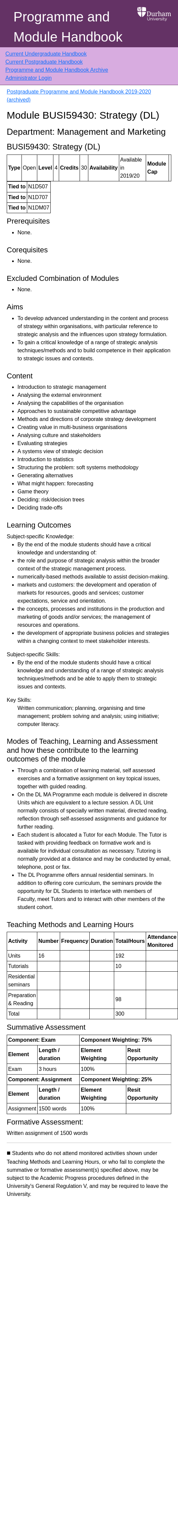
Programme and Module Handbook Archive (56, 70)
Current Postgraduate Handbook (44, 62)
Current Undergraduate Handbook (46, 54)
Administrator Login (28, 78)
